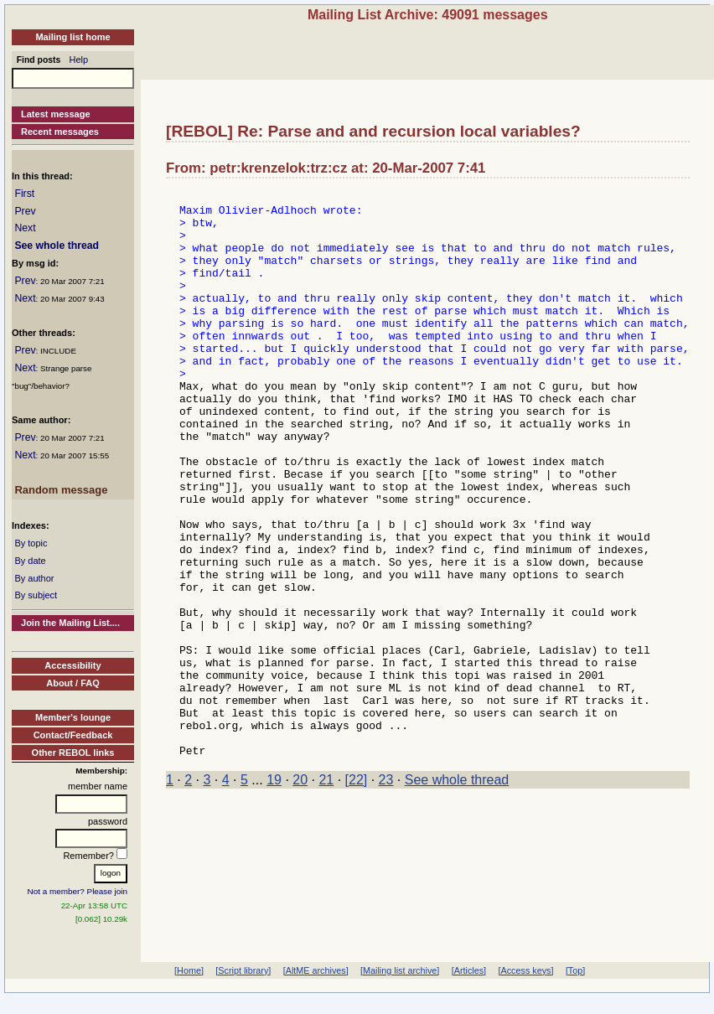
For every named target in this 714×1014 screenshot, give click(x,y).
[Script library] (243, 970)
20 (300, 893)
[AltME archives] (316, 970)
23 (386, 893)
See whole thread (56, 245)
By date (29, 561)
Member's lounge (73, 717)
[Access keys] (525, 970)
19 (274, 893)
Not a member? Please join (78, 891)
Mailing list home (72, 37)
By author (34, 578)
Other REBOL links (73, 753)
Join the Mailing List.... (70, 623)
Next (24, 228)
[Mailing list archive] (399, 970)
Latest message (56, 114)
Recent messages (60, 132)
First (24, 193)
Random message (60, 490)
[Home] (189, 970)
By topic (30, 543)
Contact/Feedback (73, 735)
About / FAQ (73, 683)
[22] (356, 893)
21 (326, 893)
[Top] (575, 970)
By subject (35, 595)
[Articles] (469, 970)
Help (79, 59)
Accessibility (72, 665)
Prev (24, 211)
